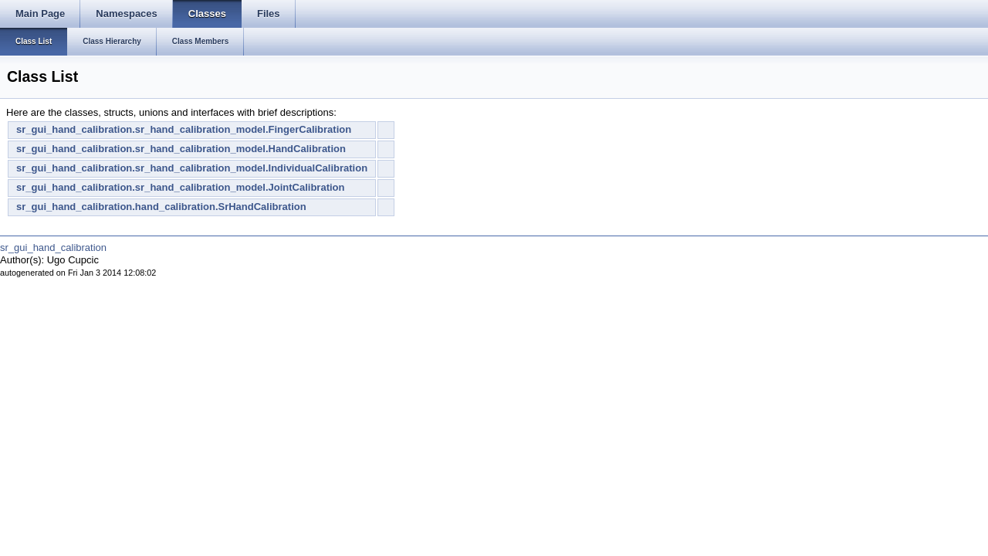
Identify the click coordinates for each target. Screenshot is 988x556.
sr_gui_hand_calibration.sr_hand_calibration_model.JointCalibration (180, 187)
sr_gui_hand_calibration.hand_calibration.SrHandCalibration (161, 206)
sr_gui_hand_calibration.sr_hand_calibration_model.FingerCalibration (183, 129)
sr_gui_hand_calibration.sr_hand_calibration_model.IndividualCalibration (191, 168)
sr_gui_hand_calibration (53, 247)
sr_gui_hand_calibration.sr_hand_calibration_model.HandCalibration (181, 148)
